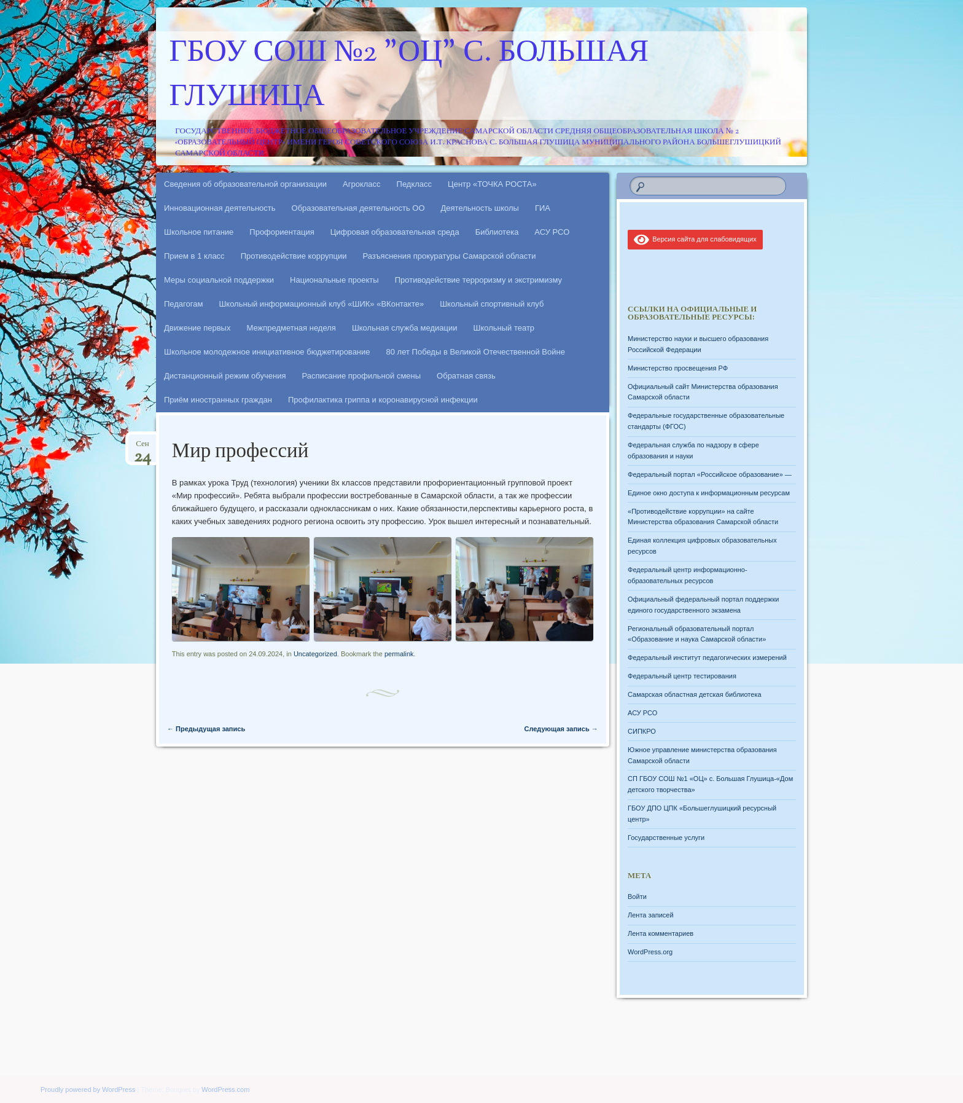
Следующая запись (561, 728)
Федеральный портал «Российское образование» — (710, 474)
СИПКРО (642, 731)
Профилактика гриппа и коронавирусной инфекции (383, 399)
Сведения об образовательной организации (245, 184)
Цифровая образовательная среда (394, 232)
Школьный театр (503, 327)
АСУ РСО (551, 232)
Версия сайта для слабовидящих (695, 239)
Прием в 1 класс (194, 256)
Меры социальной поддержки (219, 280)
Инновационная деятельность (220, 208)
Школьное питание (198, 232)
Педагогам (183, 303)
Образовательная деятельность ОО (358, 208)
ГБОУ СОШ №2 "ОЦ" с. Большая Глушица (409, 75)
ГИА (542, 208)
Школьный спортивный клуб (492, 303)
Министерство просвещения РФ (678, 368)
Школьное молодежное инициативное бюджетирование (267, 351)
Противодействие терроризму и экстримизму (478, 280)
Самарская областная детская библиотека (695, 694)
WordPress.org (650, 952)
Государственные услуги (666, 837)
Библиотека (497, 232)
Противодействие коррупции (294, 256)
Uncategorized (315, 653)
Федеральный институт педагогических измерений (707, 657)
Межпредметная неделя (290, 327)
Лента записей (651, 915)
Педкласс (414, 184)
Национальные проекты (334, 280)
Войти (637, 896)
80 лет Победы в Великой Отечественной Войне (475, 351)
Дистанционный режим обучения (225, 375)
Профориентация (281, 232)
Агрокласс (362, 184)
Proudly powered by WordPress (88, 1089)
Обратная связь (466, 375)
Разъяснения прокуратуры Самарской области (449, 256)
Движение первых (197, 327)
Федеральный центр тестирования (682, 676)
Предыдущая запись (206, 728)
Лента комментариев (660, 933)
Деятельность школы (480, 208)
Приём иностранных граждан (218, 399)
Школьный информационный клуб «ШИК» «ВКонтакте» (321, 303)
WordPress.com (225, 1089)
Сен (142, 448)
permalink (399, 653)
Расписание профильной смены (361, 375)
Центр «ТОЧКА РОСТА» (492, 184)
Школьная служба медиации (405, 327)
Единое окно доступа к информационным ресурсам (709, 493)
